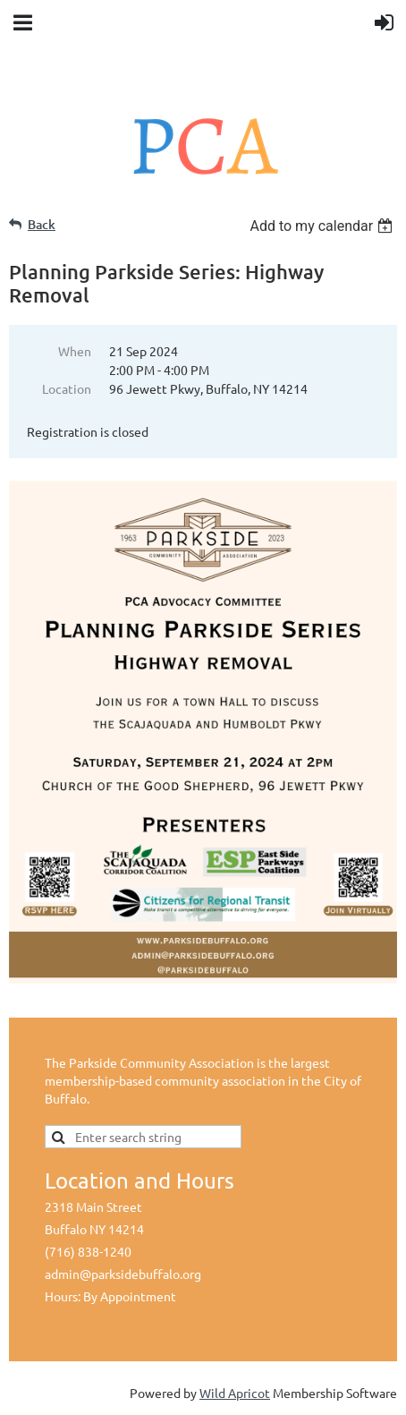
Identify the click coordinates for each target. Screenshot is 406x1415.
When (74, 351)
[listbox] (323, 226)
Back (41, 224)
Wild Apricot (234, 1393)
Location (66, 388)
